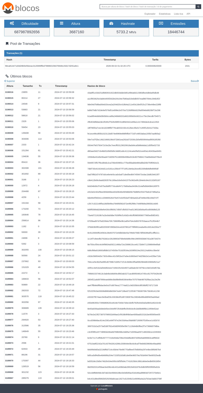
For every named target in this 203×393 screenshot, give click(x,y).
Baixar (194, 81)
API (188, 14)
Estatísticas (164, 14)
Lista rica (178, 14)
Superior (9, 81)
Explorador (150, 14)
